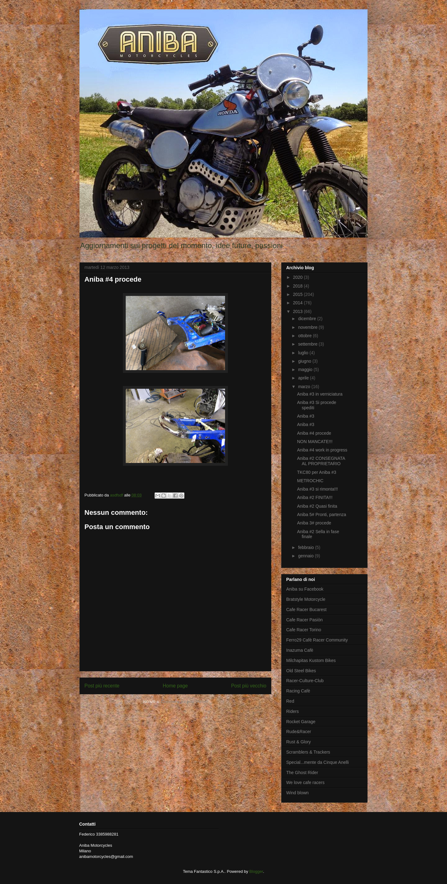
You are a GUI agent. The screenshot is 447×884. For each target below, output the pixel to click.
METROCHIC (310, 480)
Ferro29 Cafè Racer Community (317, 639)
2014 (298, 302)
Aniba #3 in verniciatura (319, 394)
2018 (298, 285)
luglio (303, 352)
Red (290, 701)
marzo (304, 386)
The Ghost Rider (302, 772)
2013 (298, 311)
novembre (308, 327)
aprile (304, 377)
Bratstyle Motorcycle (305, 599)
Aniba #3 (305, 416)
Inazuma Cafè (299, 650)
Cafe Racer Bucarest (306, 609)
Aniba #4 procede (314, 433)
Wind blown (297, 792)
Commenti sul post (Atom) (184, 701)
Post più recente (102, 685)
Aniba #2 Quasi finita (317, 506)
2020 (298, 277)
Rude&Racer (298, 731)
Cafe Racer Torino (303, 629)
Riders (292, 711)
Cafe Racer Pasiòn (304, 619)
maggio (306, 369)
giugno (305, 361)
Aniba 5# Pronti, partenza (321, 514)
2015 (298, 294)
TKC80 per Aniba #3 (316, 472)
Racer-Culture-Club (305, 680)
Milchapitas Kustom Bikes (311, 660)
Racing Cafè (298, 690)
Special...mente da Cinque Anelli (317, 762)
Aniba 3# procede (314, 522)
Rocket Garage (300, 721)
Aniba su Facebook (304, 589)
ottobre (305, 335)
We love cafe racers (305, 782)
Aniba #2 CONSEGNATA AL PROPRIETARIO (321, 461)
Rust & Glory (298, 741)
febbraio (306, 547)
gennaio (306, 555)
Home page (175, 685)
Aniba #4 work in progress (322, 449)
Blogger (256, 871)
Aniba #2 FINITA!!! (314, 497)
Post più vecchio (248, 685)
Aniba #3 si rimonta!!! (317, 489)
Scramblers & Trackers (308, 752)
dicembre (307, 318)
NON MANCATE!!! (314, 441)
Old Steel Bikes (301, 670)
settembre (308, 344)
